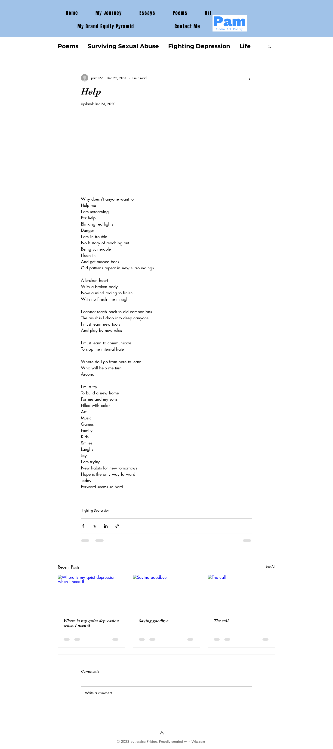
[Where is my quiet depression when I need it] (91, 594)
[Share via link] (117, 526)
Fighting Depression (199, 46)
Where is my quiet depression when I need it (91, 623)
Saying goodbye (153, 620)
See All (270, 566)
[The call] (241, 594)
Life (245, 46)
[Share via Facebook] (83, 526)
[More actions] (249, 78)
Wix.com (198, 741)
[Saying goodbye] (166, 594)
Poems (68, 46)
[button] (269, 46)
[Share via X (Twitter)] (94, 526)
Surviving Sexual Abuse (123, 46)
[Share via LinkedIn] (106, 526)
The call (221, 620)
